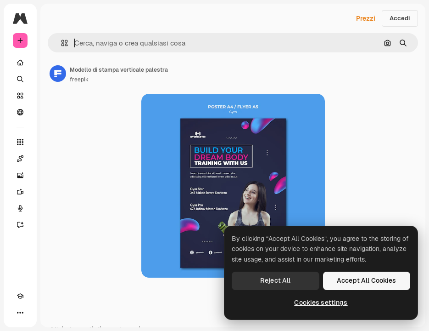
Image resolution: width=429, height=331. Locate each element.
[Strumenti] (20, 142)
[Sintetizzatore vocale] (20, 208)
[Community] (20, 112)
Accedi (400, 18)
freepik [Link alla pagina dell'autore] (79, 79)
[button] (60, 43)
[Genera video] (20, 191)
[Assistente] (20, 224)
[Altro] (20, 312)
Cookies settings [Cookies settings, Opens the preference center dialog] (320, 302)
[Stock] (20, 95)
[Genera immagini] (20, 175)
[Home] (20, 62)
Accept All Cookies (366, 280)
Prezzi (365, 18)
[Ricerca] (20, 79)
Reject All (275, 280)
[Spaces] (20, 158)
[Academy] (20, 296)
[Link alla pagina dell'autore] (58, 73)
